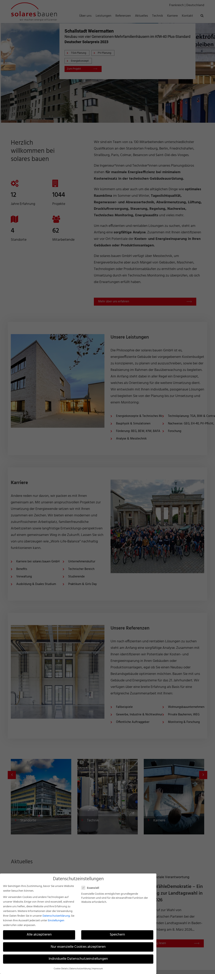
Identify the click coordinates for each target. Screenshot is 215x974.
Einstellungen (56, 920)
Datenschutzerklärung (56, 916)
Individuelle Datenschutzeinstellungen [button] (78, 959)
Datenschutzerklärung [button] (80, 969)
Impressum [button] (97, 969)
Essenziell (92, 888)
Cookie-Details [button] (61, 969)
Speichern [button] (117, 935)
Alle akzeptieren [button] (39, 935)
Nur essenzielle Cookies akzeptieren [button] (78, 947)
